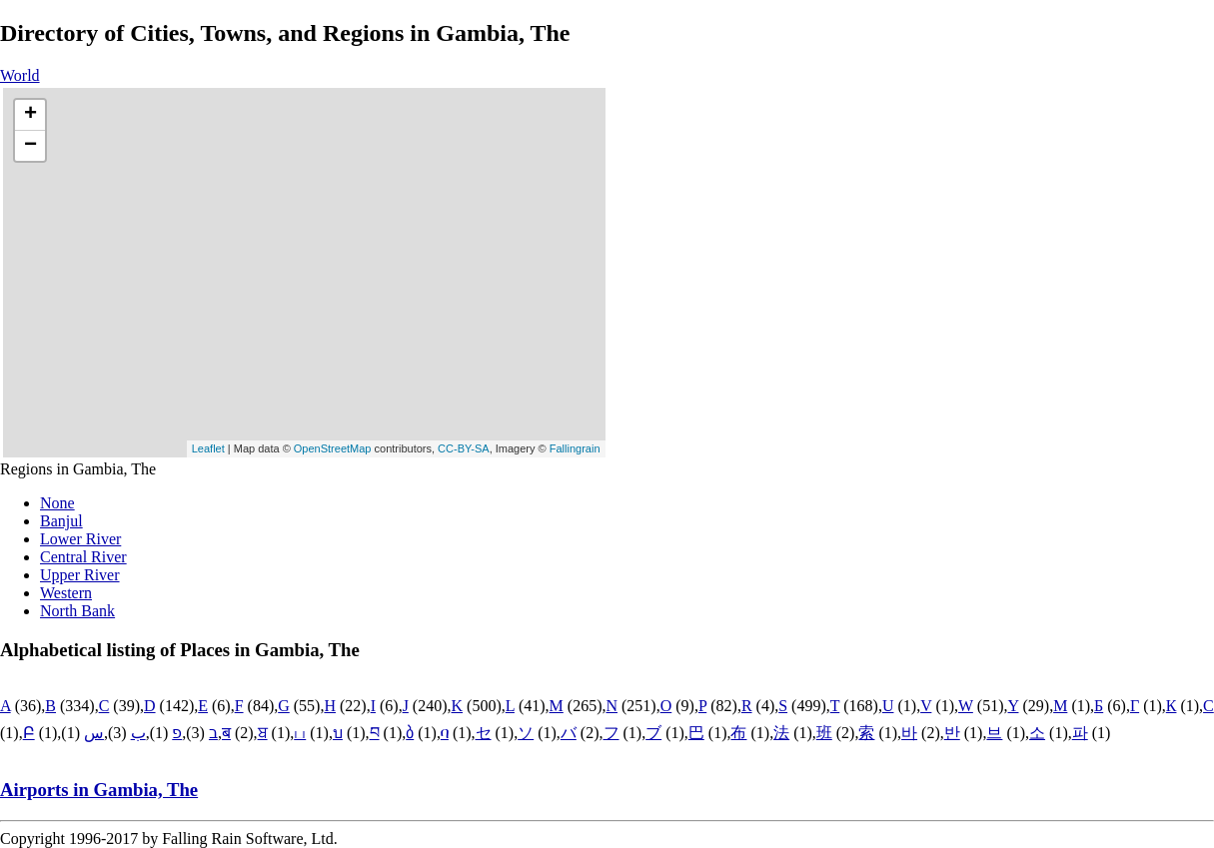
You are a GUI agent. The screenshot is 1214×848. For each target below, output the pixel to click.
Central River (83, 556)
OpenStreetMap (333, 448)
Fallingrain (575, 448)
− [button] (30, 146)
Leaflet (208, 448)
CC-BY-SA (464, 448)
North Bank (77, 610)
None (57, 502)
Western (66, 592)
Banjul (61, 520)
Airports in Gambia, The (99, 789)
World (20, 75)
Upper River (80, 574)
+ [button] (30, 115)
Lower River (80, 538)
